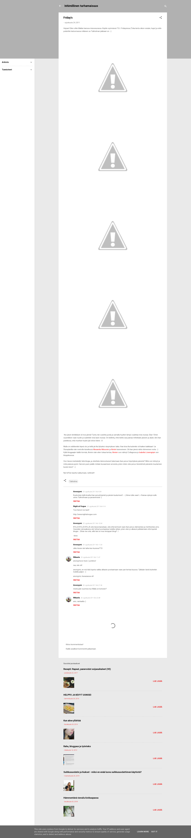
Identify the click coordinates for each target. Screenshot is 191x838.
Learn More (143, 832)
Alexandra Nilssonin (101, 449)
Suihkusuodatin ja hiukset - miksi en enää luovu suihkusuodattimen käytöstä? (102, 772)
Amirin (113, 449)
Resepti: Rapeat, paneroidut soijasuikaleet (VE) (87, 669)
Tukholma (73, 481)
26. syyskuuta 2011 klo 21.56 (92, 585)
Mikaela (76, 557)
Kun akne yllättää (72, 720)
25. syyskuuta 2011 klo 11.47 (90, 557)
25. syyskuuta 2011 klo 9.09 (92, 492)
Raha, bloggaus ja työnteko (77, 746)
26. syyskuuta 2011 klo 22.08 (90, 598)
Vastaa (76, 501)
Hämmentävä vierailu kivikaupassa (80, 798)
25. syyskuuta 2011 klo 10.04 (92, 523)
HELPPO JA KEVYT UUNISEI (77, 695)
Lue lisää (157, 681)
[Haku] (165, 6)
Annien (115, 452)
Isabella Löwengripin (147, 452)
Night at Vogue (79, 506)
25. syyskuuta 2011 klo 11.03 (92, 545)
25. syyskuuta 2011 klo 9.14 (96, 506)
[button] (160, 18)
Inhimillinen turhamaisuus (81, 6)
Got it (154, 832)
